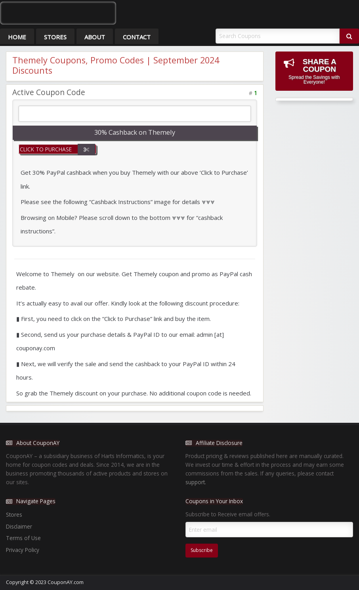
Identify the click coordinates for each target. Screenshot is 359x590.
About (94, 37)
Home (17, 37)
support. (195, 482)
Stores (55, 37)
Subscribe (202, 550)
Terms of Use (23, 538)
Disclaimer (19, 526)
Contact (137, 37)
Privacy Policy (22, 550)
